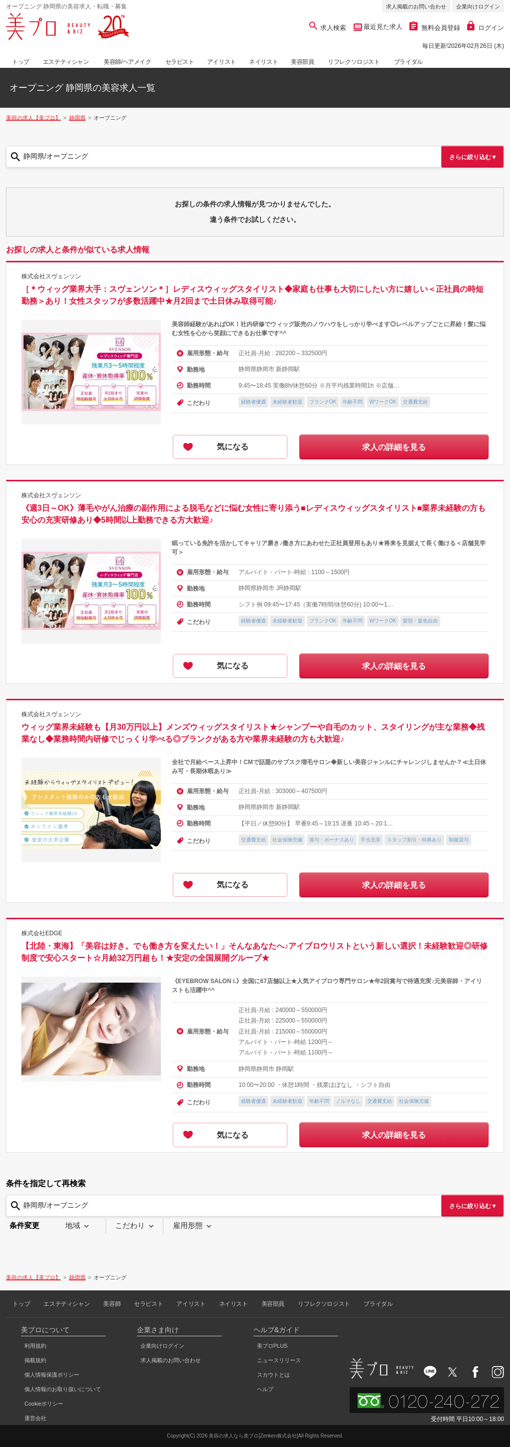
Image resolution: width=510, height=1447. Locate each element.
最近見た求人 (382, 26)
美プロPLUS (272, 1346)
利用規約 (35, 1346)
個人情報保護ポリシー (51, 1375)
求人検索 (328, 27)
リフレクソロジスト (354, 61)
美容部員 (302, 61)
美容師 (112, 1303)
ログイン (485, 27)
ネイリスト (263, 61)
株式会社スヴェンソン (51, 276)
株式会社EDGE (41, 933)
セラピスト (179, 61)
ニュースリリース (279, 1360)
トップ (20, 61)
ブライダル (408, 61)
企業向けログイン (478, 6)
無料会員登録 (434, 27)
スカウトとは (273, 1375)
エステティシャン (66, 61)
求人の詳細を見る (394, 447)
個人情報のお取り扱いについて (62, 1389)
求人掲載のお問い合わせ (416, 6)
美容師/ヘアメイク (127, 61)
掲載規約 (35, 1360)
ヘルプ (265, 1389)
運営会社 (35, 1418)
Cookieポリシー (43, 1404)
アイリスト (221, 61)
